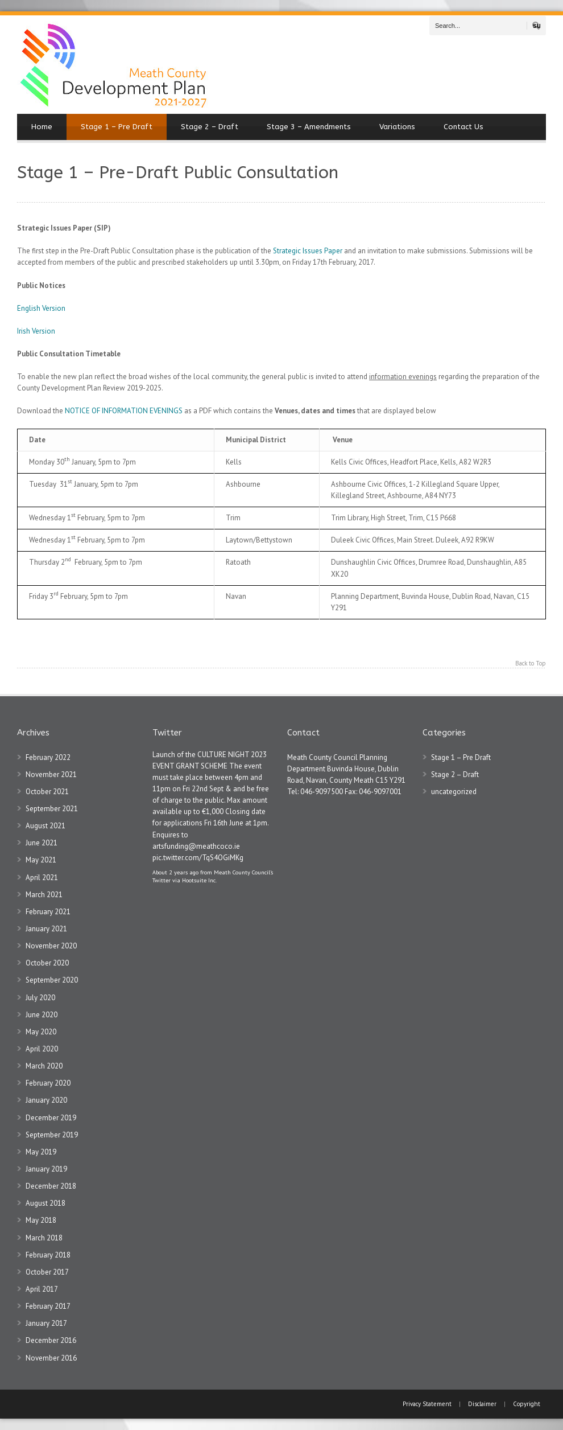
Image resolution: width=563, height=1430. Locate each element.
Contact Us (463, 126)
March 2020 (44, 1066)
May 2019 (41, 1152)
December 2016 (51, 1340)
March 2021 (44, 894)
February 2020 (48, 1083)
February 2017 (48, 1306)
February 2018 (48, 1255)
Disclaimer (482, 1404)
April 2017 (42, 1289)
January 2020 (46, 1100)
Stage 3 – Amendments (309, 126)
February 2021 (48, 912)
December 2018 (51, 1186)
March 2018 (44, 1238)
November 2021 (51, 774)
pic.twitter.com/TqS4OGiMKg (197, 857)
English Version (41, 308)
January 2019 (46, 1169)
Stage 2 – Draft (209, 126)
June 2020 (41, 1015)
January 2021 (46, 929)
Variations (397, 126)
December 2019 (51, 1118)
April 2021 (42, 877)
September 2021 (52, 808)
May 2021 (41, 860)
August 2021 (45, 826)
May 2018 (41, 1220)
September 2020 (52, 980)
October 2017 (47, 1272)
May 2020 (41, 1032)
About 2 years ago (175, 872)
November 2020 (51, 946)
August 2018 (45, 1203)
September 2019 (52, 1135)
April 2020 (42, 1049)
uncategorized (454, 791)
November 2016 (51, 1358)
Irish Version (36, 331)
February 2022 (48, 757)
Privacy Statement (428, 1404)
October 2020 (47, 963)
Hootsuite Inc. (199, 880)
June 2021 (41, 843)
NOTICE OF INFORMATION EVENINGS (124, 411)
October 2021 (47, 791)
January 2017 (46, 1323)
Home (41, 126)
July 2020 (40, 997)
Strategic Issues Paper (307, 251)
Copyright (526, 1404)
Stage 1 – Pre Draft (116, 126)
